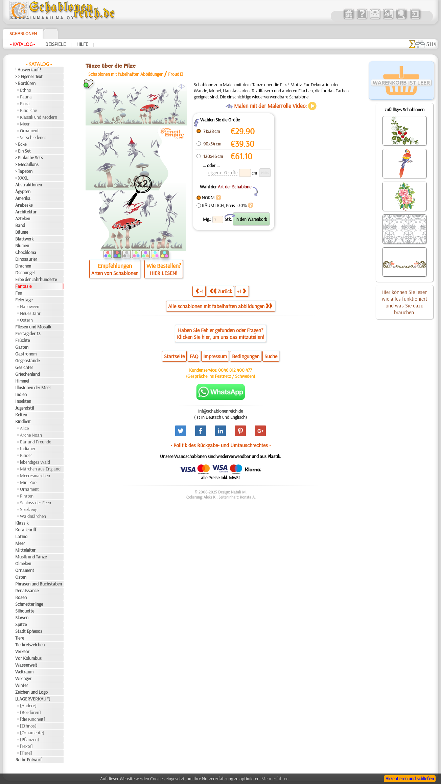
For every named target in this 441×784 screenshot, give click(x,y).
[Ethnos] (28, 726)
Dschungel (24, 273)
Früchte (22, 340)
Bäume (21, 232)
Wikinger (23, 678)
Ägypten (22, 191)
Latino (21, 536)
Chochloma (25, 252)
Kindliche (28, 110)
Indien (21, 394)
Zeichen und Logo (31, 692)
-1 (199, 291)
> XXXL (21, 178)
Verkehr (22, 651)
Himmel (22, 381)
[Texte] (26, 746)
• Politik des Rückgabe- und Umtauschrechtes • (220, 445)
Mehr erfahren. (275, 779)
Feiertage (23, 300)
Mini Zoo (28, 482)
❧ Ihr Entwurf (28, 760)
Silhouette (24, 611)
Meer (25, 124)
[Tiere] (26, 753)
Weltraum (24, 672)
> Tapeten (23, 171)
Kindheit (23, 421)
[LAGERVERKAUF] (32, 699)
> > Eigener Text (29, 76)
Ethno (25, 90)
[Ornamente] (32, 733)
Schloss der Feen (35, 503)
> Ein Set (23, 151)
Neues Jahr (30, 313)
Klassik (21, 523)
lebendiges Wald (35, 462)
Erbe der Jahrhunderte (36, 279)
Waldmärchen (33, 516)
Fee (18, 293)
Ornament (29, 131)
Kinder (26, 455)
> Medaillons (27, 164)
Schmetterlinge (29, 604)
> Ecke (20, 144)
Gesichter (24, 367)
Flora (25, 103)
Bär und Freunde (35, 442)
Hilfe (82, 44)
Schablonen (23, 33)
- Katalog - (22, 44)
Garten (21, 347)
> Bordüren (25, 83)
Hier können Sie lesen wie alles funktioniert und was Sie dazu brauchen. (404, 302)
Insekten (23, 401)
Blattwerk (24, 239)
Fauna (26, 97)
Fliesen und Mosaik (33, 327)
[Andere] (28, 705)
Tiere (19, 638)
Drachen (23, 266)
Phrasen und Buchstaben (38, 584)
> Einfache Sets (29, 158)
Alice (24, 428)
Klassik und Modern (38, 117)
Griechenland (27, 374)
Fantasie (23, 286)
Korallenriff (25, 530)
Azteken (22, 218)
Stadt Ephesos (28, 631)
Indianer (28, 448)
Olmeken (23, 563)
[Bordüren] (30, 712)
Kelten (21, 415)
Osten (20, 577)
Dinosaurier (26, 259)
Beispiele (55, 44)
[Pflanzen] (29, 739)
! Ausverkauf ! (28, 70)
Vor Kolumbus (28, 658)
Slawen (21, 618)
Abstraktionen (28, 185)
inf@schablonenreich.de (220, 411)
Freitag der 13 (28, 333)
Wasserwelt (26, 665)
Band (20, 225)
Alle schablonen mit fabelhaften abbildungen (220, 306)
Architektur (26, 212)
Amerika (22, 198)
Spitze (21, 624)
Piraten (26, 496)
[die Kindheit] (32, 719)
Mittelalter (25, 550)
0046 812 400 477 (235, 370)
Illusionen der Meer (33, 388)
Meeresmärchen (35, 475)
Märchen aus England (40, 469)
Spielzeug (28, 509)
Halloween (29, 306)
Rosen (21, 597)
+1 (241, 291)
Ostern (26, 320)
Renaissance (27, 590)
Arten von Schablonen (114, 273)
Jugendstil (24, 408)
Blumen (22, 246)
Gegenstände (27, 361)
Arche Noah (31, 435)
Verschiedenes (33, 137)
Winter (21, 685)
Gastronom (26, 354)
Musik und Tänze (31, 557)
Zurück (221, 291)
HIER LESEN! (163, 273)
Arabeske (23, 205)
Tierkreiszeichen (30, 645)
